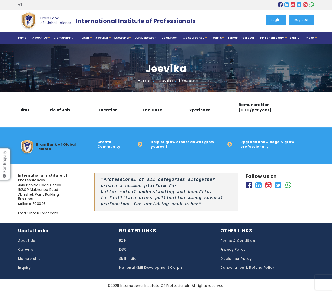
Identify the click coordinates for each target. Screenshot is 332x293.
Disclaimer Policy (236, 258)
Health (216, 37)
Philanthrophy (272, 37)
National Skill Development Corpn (150, 267)
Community (63, 37)
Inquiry (24, 267)
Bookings (169, 37)
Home (21, 37)
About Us (40, 37)
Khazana (121, 37)
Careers (25, 249)
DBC (123, 249)
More (310, 37)
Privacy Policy (233, 249)
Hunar (84, 37)
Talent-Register (241, 37)
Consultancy (194, 37)
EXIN (123, 240)
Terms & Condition (237, 240)
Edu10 (295, 37)
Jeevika (101, 37)
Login (275, 19)
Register (301, 19)
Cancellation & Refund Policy (247, 267)
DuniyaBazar (145, 37)
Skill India (128, 258)
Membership (29, 258)
